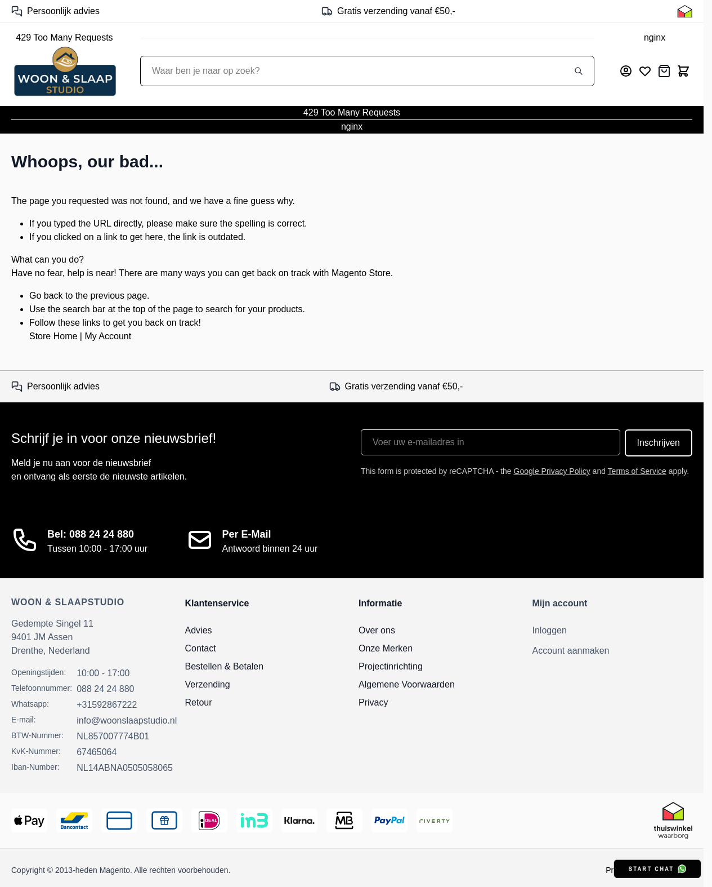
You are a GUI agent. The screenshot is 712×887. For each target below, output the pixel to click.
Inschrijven (658, 442)
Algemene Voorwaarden (407, 684)
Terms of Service (637, 471)
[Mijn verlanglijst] (645, 71)
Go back (46, 295)
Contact (200, 648)
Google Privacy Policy (552, 471)
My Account (107, 336)
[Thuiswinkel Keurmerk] (684, 11)
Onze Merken (386, 648)
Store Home (53, 336)
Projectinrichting (391, 666)
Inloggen (549, 630)
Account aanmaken (571, 650)
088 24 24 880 (105, 689)
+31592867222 (107, 704)
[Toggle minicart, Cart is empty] (683, 71)
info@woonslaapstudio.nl (127, 720)
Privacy (373, 702)
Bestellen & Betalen (224, 666)
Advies (198, 630)
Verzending (207, 684)
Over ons (377, 630)
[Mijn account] (626, 71)
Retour (198, 702)
